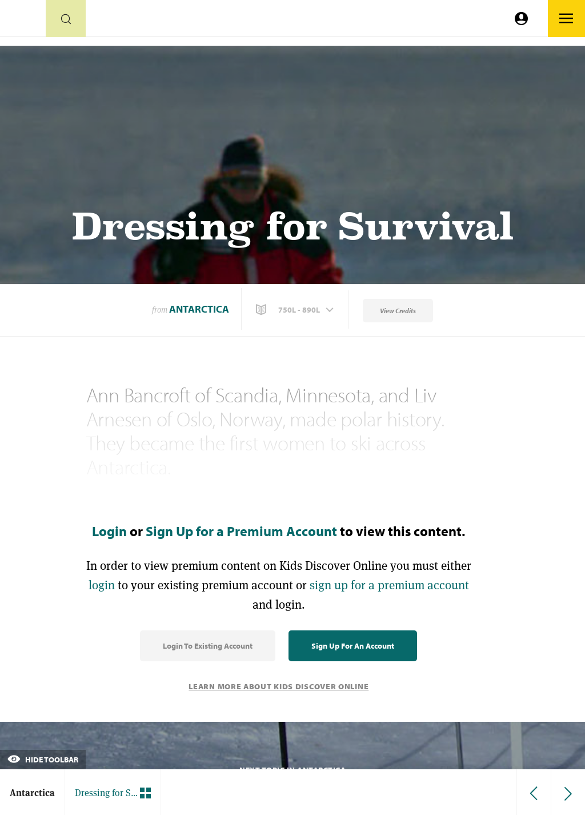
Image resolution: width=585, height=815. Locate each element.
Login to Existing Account (208, 646)
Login (109, 531)
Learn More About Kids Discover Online (278, 686)
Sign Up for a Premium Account (241, 531)
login (102, 585)
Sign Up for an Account (352, 646)
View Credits (398, 310)
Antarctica (199, 308)
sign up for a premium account (389, 585)
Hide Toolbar (42, 759)
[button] (295, 310)
